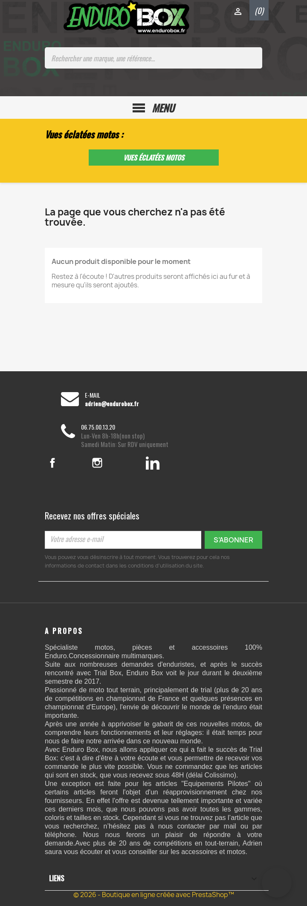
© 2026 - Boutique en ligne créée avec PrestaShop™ (153, 894)
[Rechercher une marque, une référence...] (153, 58)
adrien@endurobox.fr (112, 403)
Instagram (109, 463)
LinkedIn (153, 463)
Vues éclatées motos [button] (153, 157)
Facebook (63, 463)
